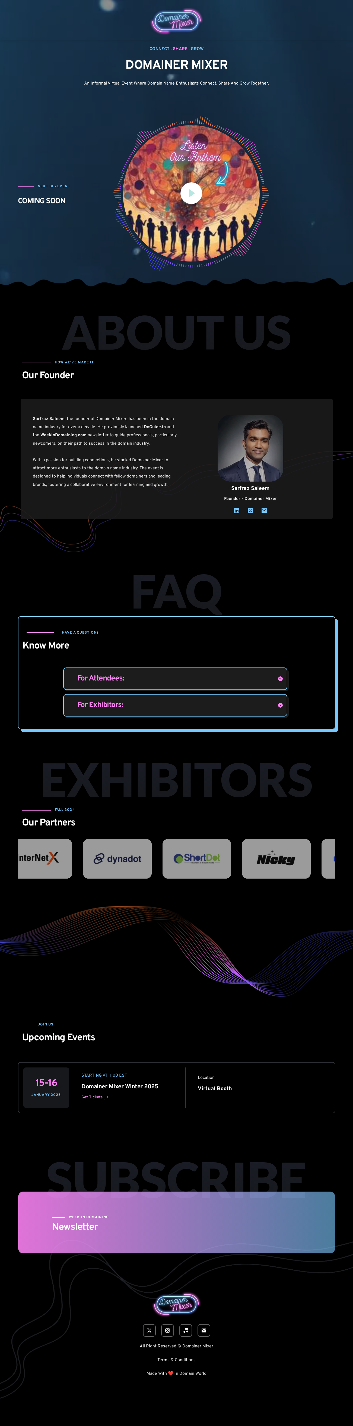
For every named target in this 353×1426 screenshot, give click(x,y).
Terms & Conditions (176, 1360)
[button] (191, 193)
